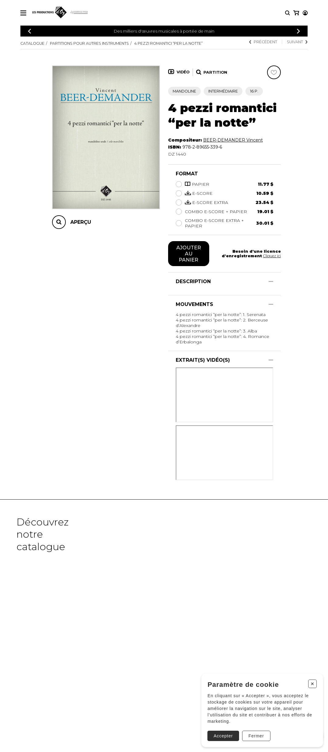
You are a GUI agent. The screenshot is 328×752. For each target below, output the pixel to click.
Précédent (263, 42)
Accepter (221, 734)
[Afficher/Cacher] (271, 281)
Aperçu (80, 222)
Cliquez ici (271, 256)
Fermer (255, 734)
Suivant (297, 42)
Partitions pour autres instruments (89, 43)
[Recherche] (287, 13)
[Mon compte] (295, 13)
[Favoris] (274, 72)
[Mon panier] (305, 13)
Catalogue (32, 43)
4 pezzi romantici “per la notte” (168, 43)
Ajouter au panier (188, 253)
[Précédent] (29, 31)
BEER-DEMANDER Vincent (233, 140)
